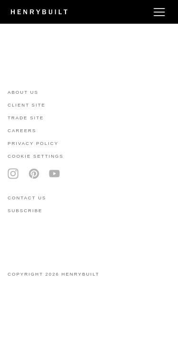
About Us (23, 92)
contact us (27, 197)
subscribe (25, 210)
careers (22, 130)
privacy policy (33, 143)
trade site (26, 117)
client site (27, 105)
